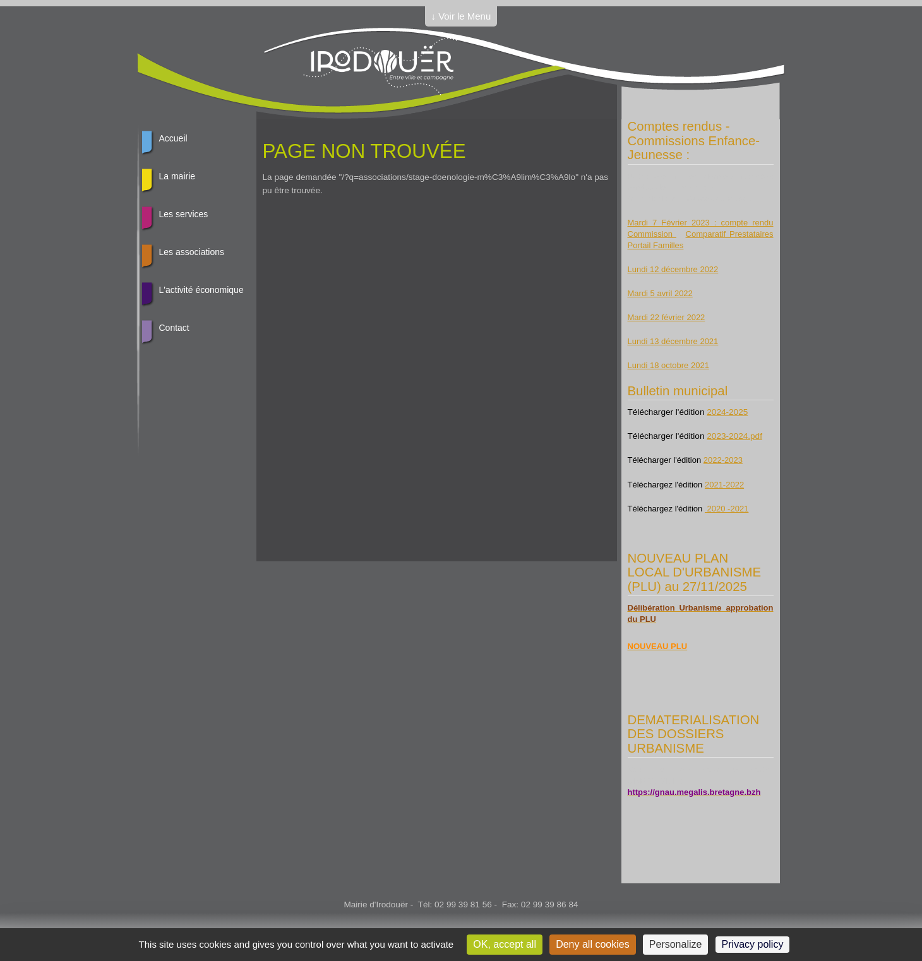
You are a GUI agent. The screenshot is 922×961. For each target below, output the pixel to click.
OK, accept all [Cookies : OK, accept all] (504, 944)
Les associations (192, 252)
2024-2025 (727, 412)
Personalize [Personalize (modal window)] (675, 944)
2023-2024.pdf (734, 436)
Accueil (173, 138)
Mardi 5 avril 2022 (660, 293)
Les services (183, 214)
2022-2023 (723, 460)
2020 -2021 (726, 508)
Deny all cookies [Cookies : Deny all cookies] (593, 944)
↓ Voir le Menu (461, 16)
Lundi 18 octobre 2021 (668, 365)
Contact (174, 328)
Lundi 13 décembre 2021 (673, 341)
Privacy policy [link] (753, 944)
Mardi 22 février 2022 (666, 317)
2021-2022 (724, 484)
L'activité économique (201, 290)
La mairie (177, 176)
